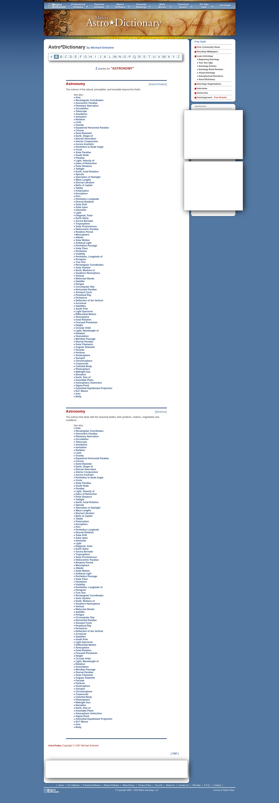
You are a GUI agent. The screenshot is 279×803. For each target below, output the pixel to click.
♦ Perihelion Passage (85, 245)
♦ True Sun (80, 262)
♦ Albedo (79, 237)
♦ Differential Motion (85, 314)
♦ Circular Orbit (82, 328)
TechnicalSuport (183, 6)
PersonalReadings (141, 6)
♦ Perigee (79, 284)
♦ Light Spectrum (83, 311)
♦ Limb (77, 122)
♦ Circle (78, 149)
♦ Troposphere (82, 223)
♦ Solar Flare (81, 248)
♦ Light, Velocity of (84, 160)
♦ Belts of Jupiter (83, 185)
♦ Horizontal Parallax (85, 289)
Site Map (196, 785)
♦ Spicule (79, 174)
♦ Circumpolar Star (84, 286)
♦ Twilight (79, 168)
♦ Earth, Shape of (83, 136)
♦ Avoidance (80, 114)
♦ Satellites (80, 306)
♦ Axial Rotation (82, 319)
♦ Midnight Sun (82, 371)
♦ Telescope (80, 111)
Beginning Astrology (208, 59)
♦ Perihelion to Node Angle (89, 147)
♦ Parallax (79, 158)
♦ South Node (81, 155)
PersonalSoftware (99, 6)
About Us (170, 785)
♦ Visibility (79, 254)
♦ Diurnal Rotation (84, 201)
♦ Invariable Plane (84, 380)
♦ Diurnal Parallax (83, 341)
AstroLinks (202, 93)
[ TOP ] (175, 753)
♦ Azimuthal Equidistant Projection (93, 388)
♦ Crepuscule (81, 363)
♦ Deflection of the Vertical (88, 300)
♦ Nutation (79, 119)
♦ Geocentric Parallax (86, 103)
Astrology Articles (207, 66)
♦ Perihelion (80, 251)
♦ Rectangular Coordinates (89, 100)
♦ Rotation (79, 333)
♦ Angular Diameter (84, 347)
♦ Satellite (79, 281)
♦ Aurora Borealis (83, 221)
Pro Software (74, 785)
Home (61, 785)
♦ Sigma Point (81, 385)
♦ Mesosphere (81, 234)
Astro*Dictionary (206, 79)
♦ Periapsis (80, 259)
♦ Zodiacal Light (83, 243)
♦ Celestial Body (83, 366)
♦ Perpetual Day (82, 295)
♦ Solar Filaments (83, 344)
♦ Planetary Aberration (86, 105)
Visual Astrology (206, 73)
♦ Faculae (79, 350)
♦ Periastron (80, 297)
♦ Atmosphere (81, 317)
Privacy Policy (144, 785)
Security (159, 785)
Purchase (225, 5)
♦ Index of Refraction (85, 163)
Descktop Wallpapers (207, 51)
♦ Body (77, 396)
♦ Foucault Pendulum (86, 322)
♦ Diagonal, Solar (83, 215)
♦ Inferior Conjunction (86, 141)
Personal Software (91, 785)
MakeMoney (162, 6)
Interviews (202, 88)
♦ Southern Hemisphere (87, 273)
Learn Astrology (205, 56)
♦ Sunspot (79, 358)
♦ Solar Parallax (82, 152)
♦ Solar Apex (81, 207)
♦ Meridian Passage (85, 339)
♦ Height (78, 325)
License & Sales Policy (224, 790)
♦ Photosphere (82, 369)
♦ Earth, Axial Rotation (86, 171)
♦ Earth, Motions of (84, 270)
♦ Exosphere (81, 193)
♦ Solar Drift (80, 204)
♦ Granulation (81, 336)
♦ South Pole (81, 308)
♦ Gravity (79, 125)
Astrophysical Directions (210, 76)
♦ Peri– (77, 196)
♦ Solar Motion (82, 240)
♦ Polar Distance (83, 166)
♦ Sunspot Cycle (83, 292)
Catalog (217, 785)
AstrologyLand (212, 97)
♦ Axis (77, 393)
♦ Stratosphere (82, 355)
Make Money (129, 785)
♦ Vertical (79, 275)
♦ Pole (77, 97)
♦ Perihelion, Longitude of (88, 256)
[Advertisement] (116, 769)
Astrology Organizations (209, 84)
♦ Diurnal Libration (84, 182)
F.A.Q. (207, 785)
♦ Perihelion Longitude (86, 199)
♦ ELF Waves (81, 391)
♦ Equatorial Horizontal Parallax (91, 127)
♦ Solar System (82, 267)
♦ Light (77, 212)
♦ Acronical (80, 303)
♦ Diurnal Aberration (85, 138)
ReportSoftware (120, 6)
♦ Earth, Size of (82, 377)
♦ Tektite (78, 188)
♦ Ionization (80, 116)
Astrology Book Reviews (210, 69)
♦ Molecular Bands (84, 278)
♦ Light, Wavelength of (86, 330)
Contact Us (183, 785)
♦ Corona (79, 130)
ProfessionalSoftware (78, 6)
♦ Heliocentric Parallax (86, 229)
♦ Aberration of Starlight (87, 177)
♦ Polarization (81, 190)
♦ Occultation (81, 108)
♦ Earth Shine (81, 218)
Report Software (111, 785)
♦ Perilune (79, 352)
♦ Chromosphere (83, 360)
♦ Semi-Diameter (83, 133)
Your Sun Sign (205, 63)
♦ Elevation (80, 374)
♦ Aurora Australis (84, 144)
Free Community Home (208, 47)
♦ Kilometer (80, 210)
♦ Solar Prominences (85, 226)
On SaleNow (204, 6)
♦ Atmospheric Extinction (88, 382)
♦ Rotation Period (83, 232)
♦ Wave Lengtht (82, 179)
